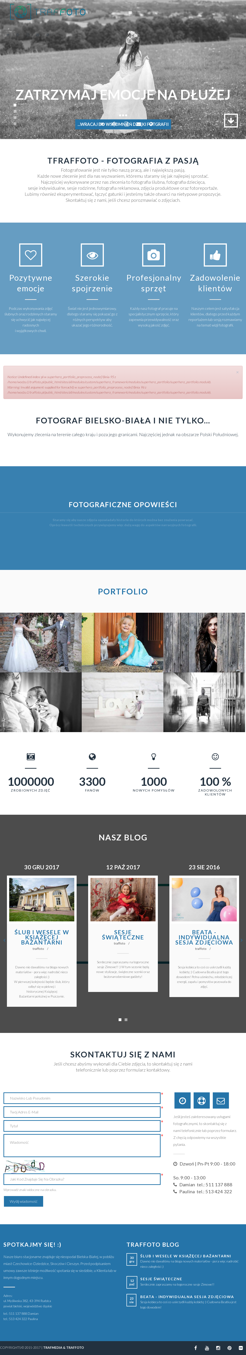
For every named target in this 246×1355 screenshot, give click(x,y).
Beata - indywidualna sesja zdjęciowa (204, 937)
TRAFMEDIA (52, 1347)
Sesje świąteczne (123, 935)
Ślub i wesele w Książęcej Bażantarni (42, 937)
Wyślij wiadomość (23, 1201)
